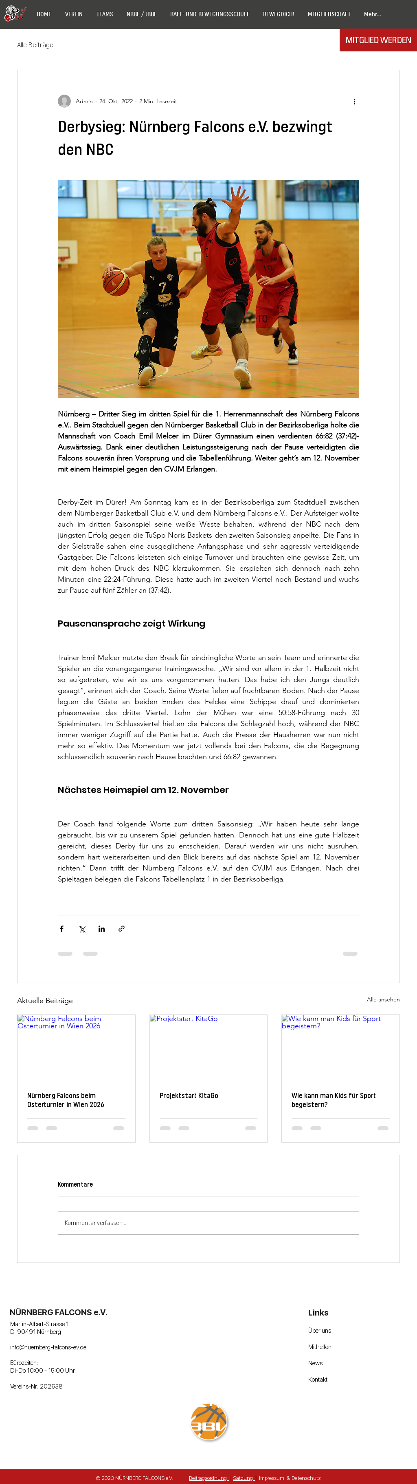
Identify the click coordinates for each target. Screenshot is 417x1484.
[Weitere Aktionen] (354, 101)
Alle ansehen (383, 999)
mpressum (272, 1478)
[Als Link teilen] (121, 928)
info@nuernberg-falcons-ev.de (48, 1347)
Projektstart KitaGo (189, 1095)
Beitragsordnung (209, 1478)
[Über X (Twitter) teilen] (82, 928)
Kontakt (317, 1379)
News (315, 1363)
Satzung (244, 1478)
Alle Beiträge (35, 44)
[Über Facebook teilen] (62, 928)
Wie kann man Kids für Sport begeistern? (334, 1100)
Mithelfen (319, 1346)
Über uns (319, 1330)
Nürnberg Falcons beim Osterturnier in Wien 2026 (65, 1100)
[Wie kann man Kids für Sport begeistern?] (340, 1048)
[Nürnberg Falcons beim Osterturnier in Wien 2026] (76, 1048)
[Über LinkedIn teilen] (101, 928)
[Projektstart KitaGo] (209, 1048)
